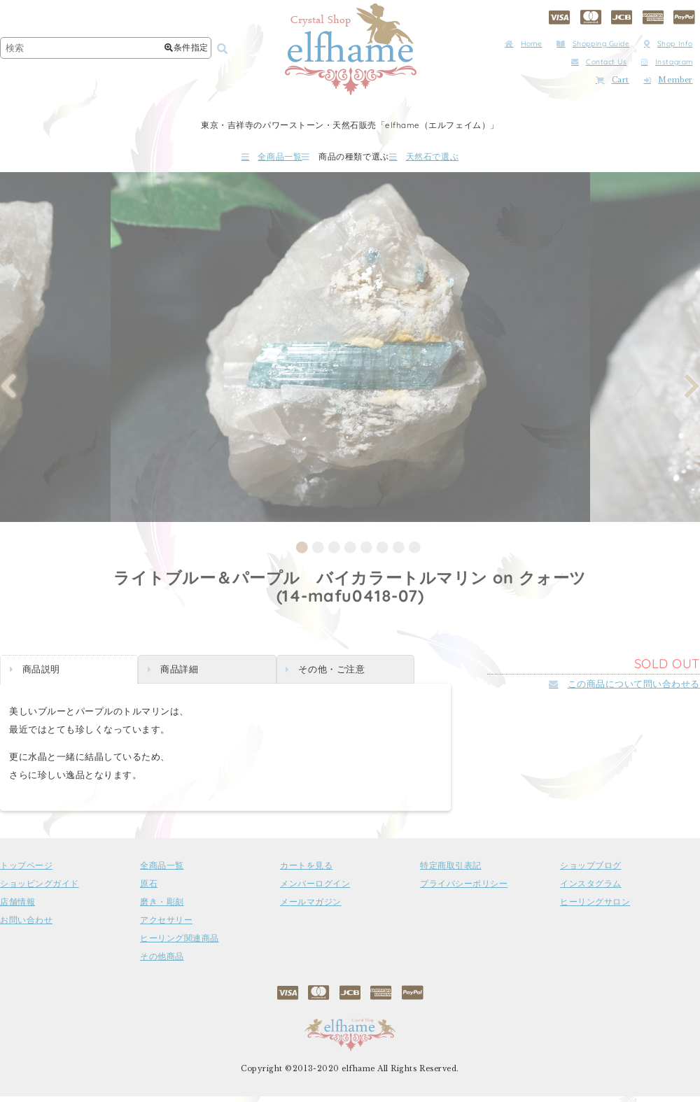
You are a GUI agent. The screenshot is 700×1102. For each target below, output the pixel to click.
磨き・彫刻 (162, 907)
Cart (612, 80)
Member (668, 80)
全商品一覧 (230, 159)
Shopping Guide (592, 43)
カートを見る (306, 871)
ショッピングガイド (39, 889)
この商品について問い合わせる (624, 689)
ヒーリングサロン (595, 907)
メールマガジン (311, 907)
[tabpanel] (350, 353)
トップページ (26, 871)
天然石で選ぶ (465, 159)
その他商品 (162, 962)
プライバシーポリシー (463, 889)
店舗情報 (17, 907)
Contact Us (598, 61)
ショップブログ (591, 871)
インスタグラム (591, 889)
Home (523, 43)
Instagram (667, 61)
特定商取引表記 (451, 871)
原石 (149, 889)
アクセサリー (166, 926)
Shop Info (668, 43)
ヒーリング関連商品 (179, 944)
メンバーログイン (315, 889)
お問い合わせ (26, 926)
